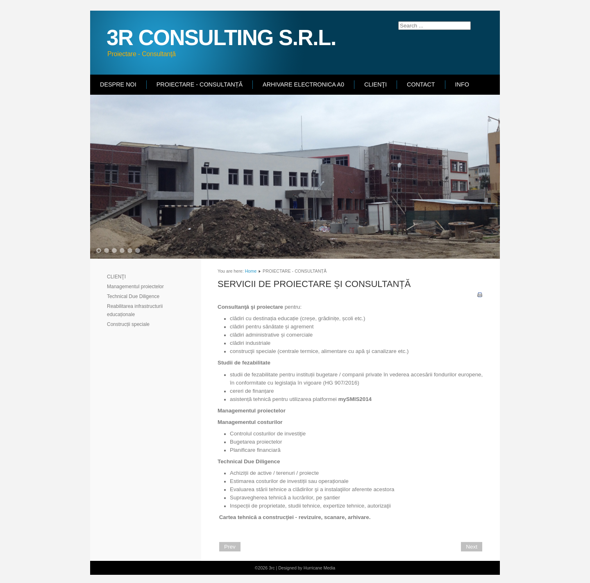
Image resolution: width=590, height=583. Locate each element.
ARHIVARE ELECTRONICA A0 (303, 84)
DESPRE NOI (118, 84)
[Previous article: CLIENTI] (230, 546)
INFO (462, 84)
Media (329, 567)
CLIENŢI (375, 84)
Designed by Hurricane (300, 567)
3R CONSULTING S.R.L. (221, 37)
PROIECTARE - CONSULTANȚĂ (200, 84)
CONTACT (421, 84)
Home (250, 271)
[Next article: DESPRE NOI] (471, 546)
